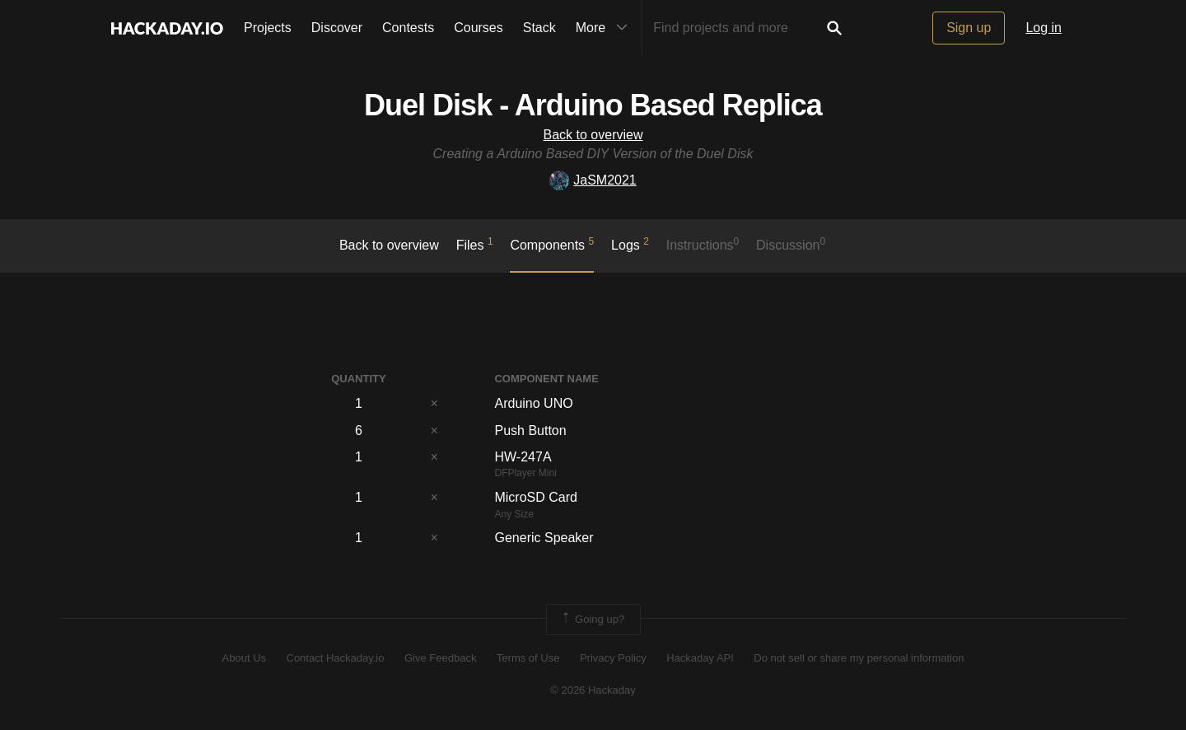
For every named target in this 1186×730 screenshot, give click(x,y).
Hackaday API (700, 658)
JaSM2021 (593, 180)
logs (630, 244)
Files (474, 244)
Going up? (592, 620)
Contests (408, 28)
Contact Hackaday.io (336, 658)
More (605, 28)
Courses (478, 28)
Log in (1043, 28)
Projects (268, 28)
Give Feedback (440, 658)
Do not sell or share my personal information (859, 658)
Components (552, 244)
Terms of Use (528, 658)
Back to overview (593, 135)
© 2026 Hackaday (593, 690)
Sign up (968, 28)
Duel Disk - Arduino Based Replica (593, 105)
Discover (336, 28)
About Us (244, 658)
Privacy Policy (613, 658)
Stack (539, 28)
